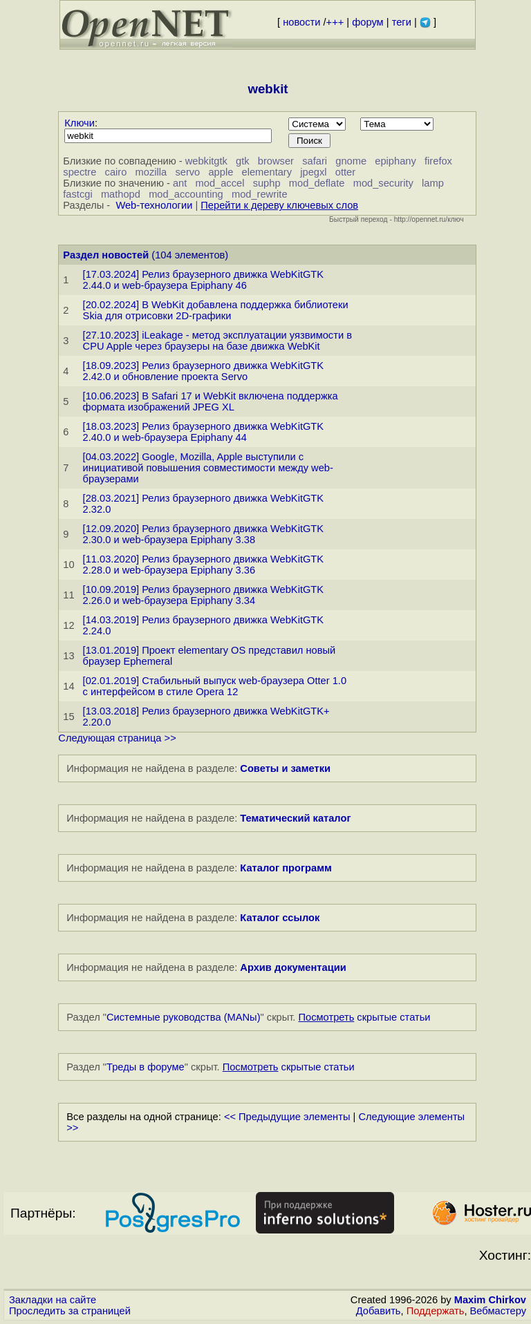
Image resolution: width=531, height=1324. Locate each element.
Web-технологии (153, 205)
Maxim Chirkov (490, 1299)
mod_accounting (186, 194)
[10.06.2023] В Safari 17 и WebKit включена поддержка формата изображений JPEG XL (210, 401)
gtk (243, 161)
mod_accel (220, 183)
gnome (350, 161)
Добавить (378, 1310)
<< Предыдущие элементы (287, 1116)
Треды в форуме (145, 1066)
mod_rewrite (260, 194)
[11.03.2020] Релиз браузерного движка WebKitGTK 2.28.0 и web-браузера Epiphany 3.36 (203, 565)
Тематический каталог (295, 818)
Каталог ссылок (279, 917)
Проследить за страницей (70, 1310)
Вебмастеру (498, 1310)
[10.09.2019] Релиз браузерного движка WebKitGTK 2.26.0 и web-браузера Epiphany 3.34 (203, 595)
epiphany (395, 161)
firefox (438, 161)
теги (401, 22)
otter (345, 172)
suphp (267, 183)
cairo (116, 172)
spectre (79, 172)
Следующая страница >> (117, 738)
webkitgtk (206, 161)
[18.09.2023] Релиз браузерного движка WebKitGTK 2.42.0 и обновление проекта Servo (203, 371)
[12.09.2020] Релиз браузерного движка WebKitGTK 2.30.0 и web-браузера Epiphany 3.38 (203, 534)
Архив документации (293, 967)
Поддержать (436, 1310)
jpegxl (313, 172)
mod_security (383, 183)
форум (367, 22)
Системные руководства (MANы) (183, 1017)
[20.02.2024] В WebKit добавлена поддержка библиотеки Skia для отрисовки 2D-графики (215, 310)
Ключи (79, 123)
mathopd (120, 194)
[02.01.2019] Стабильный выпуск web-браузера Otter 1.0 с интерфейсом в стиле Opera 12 (214, 686)
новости (301, 22)
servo (187, 172)
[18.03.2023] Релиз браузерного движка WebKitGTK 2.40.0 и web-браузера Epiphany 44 (203, 432)
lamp (433, 183)
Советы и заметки (285, 768)
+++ (335, 22)
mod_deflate (317, 183)
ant (180, 183)
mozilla (151, 172)
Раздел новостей (106, 255)
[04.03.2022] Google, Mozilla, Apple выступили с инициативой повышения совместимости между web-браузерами (208, 467)
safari (314, 161)
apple (220, 172)
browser (276, 161)
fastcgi (77, 194)
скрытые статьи (365, 1017)
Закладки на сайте (52, 1299)
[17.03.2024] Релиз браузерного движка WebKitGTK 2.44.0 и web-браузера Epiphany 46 (203, 280)
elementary (267, 172)
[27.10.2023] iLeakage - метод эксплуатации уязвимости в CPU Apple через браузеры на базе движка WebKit (217, 341)
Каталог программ (286, 867)
